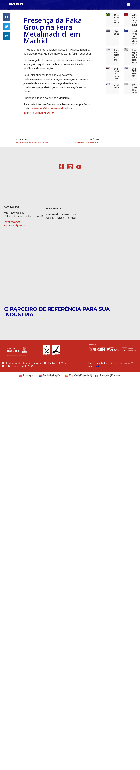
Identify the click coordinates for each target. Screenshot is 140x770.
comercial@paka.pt (14, 225)
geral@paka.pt (12, 221)
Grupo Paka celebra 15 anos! (117, 55)
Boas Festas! (117, 86)
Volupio (96, 366)
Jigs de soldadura (118, 32)
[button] (128, 4)
